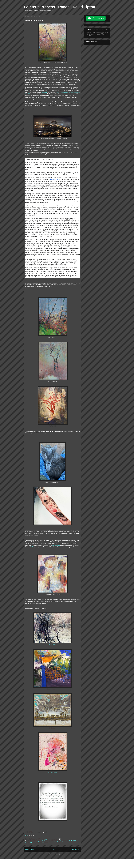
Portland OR (72, 841)
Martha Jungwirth (52, 772)
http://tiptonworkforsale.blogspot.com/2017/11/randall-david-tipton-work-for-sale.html (97, 34)
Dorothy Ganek (51, 689)
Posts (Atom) (56, 854)
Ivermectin (44, 92)
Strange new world (34, 20)
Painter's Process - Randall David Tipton (59, 7)
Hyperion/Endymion (32, 547)
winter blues (44, 842)
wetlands (38, 842)
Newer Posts (29, 849)
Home (53, 849)
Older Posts (76, 849)
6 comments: (53, 839)
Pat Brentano (52, 644)
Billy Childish (51, 728)
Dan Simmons (56, 545)
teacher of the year (30, 842)
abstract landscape (35, 841)
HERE (30, 832)
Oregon (66, 841)
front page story (55, 179)
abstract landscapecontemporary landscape (52, 841)
